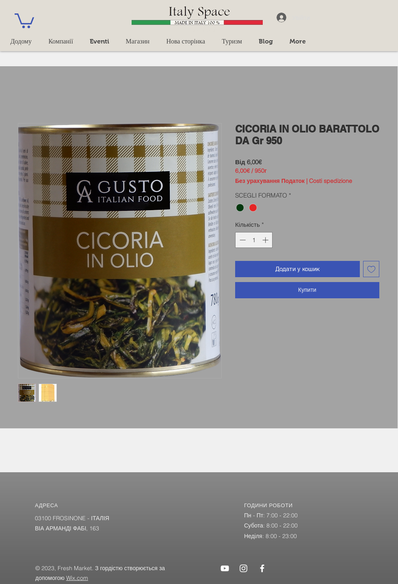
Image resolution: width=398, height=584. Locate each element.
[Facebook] (262, 568)
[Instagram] (243, 568)
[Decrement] (241, 239)
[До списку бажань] (371, 269)
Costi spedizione (330, 181)
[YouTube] (225, 568)
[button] (24, 20)
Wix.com (77, 578)
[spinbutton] (254, 239)
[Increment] (266, 239)
